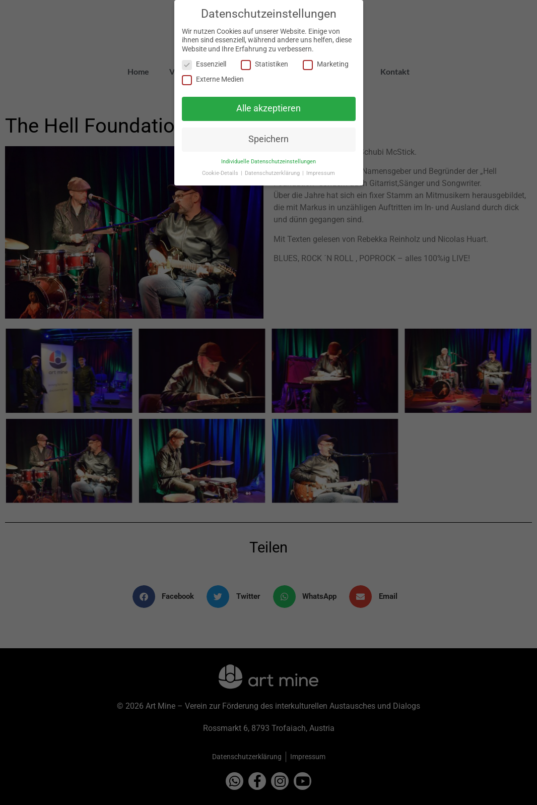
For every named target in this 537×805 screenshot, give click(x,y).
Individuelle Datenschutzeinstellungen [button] (268, 160)
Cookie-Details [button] (221, 172)
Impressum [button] (320, 172)
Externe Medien (213, 78)
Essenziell (204, 63)
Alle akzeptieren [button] (268, 107)
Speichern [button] (268, 138)
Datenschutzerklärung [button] (273, 172)
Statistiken (264, 63)
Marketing (326, 63)
